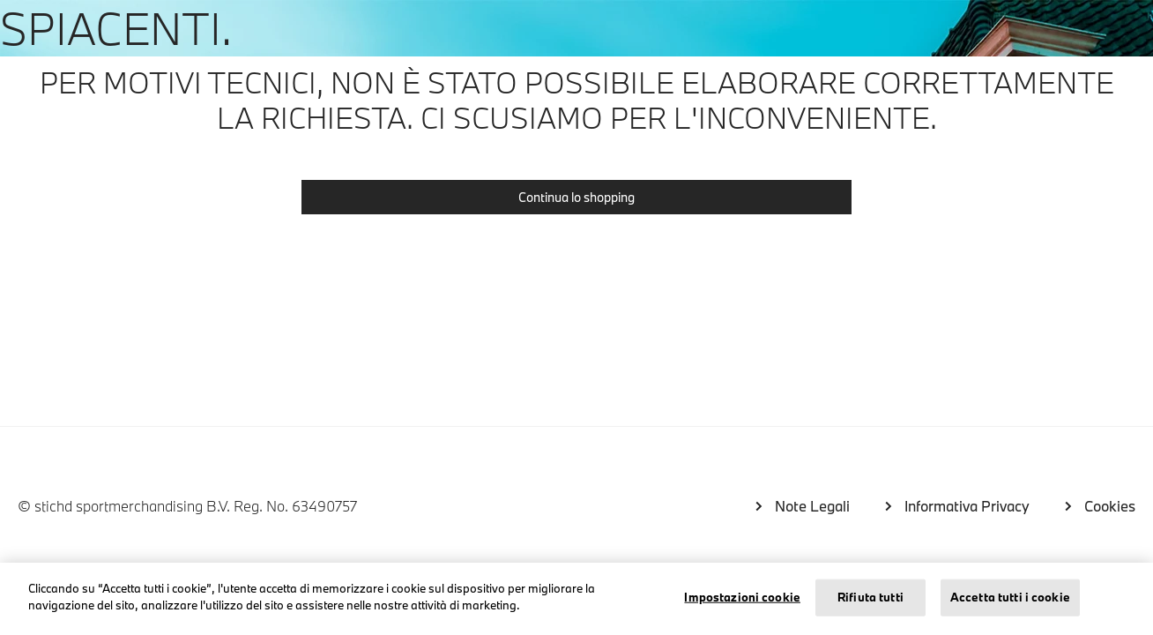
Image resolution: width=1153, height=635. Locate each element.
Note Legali (812, 506)
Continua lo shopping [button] (576, 197)
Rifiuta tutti (870, 597)
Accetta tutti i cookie (1010, 597)
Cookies (1109, 506)
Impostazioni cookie (742, 597)
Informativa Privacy (967, 506)
